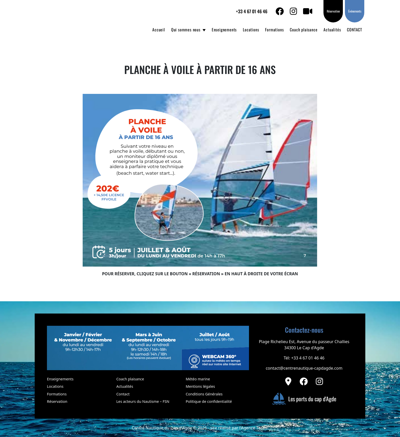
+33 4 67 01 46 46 (251, 11)
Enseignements (224, 30)
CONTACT (354, 30)
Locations (251, 30)
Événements (354, 11)
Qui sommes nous (186, 30)
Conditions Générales (204, 394)
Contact (123, 394)
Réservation (333, 11)
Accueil (158, 30)
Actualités (332, 30)
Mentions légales (200, 386)
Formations (274, 30)
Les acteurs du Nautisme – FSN (142, 401)
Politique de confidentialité (209, 401)
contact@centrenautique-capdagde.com (304, 368)
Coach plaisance (303, 30)
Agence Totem (254, 428)
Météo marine (198, 379)
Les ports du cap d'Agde (304, 399)
